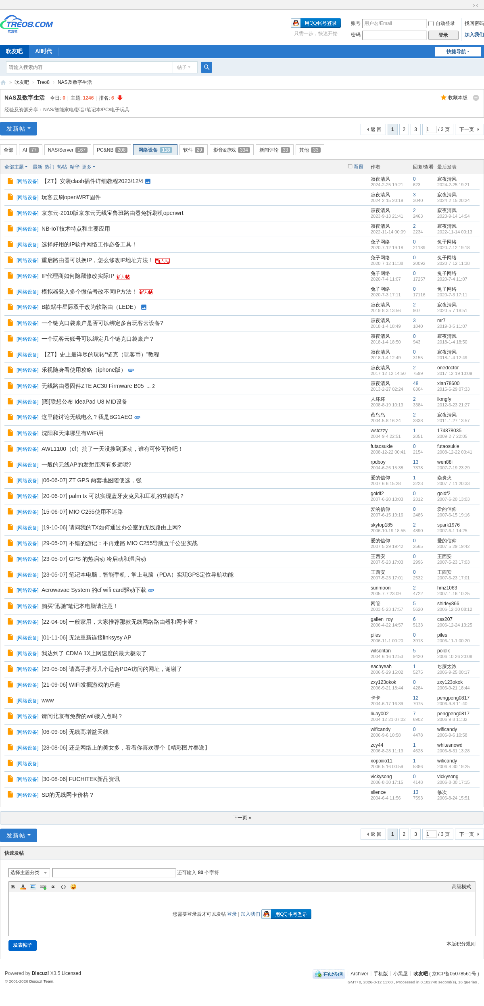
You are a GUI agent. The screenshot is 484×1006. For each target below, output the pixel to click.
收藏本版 (457, 97)
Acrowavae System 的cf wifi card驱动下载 (94, 590)
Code (63, 887)
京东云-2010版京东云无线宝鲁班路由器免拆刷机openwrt (113, 213)
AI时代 (43, 51)
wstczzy (379, 430)
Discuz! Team (41, 981)
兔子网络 (380, 242)
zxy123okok (383, 682)
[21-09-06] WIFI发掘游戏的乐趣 (81, 684)
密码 (356, 34)
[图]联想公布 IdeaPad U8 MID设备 (84, 401)
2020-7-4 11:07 (452, 279)
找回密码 (474, 23)
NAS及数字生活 (75, 82)
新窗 (358, 166)
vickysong (381, 776)
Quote (53, 887)
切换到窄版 (475, 5)
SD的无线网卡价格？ (68, 794)
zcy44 (377, 745)
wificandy (380, 729)
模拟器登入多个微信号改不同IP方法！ (89, 291)
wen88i (445, 462)
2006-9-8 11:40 (452, 703)
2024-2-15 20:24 (453, 200)
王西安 (378, 556)
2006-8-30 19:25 (453, 766)
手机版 (380, 973)
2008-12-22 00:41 (454, 452)
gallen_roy (382, 619)
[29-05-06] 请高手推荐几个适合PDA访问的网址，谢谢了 (112, 669)
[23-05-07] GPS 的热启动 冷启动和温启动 (94, 559)
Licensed (71, 973)
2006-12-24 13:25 (454, 625)
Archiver (359, 973)
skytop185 (382, 525)
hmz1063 (447, 588)
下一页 (466, 129)
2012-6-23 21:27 (453, 404)
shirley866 (448, 603)
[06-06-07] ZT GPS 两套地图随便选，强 (92, 480)
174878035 (449, 430)
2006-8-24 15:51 (453, 798)
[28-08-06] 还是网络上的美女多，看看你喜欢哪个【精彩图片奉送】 (126, 747)
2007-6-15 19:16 (453, 514)
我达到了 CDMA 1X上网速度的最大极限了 (94, 653)
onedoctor (448, 368)
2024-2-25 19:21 (453, 184)
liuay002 (380, 713)
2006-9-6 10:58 (452, 735)
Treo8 (43, 82)
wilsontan (381, 651)
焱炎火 (444, 478)
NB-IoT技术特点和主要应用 (76, 228)
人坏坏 (378, 399)
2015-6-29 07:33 (453, 389)
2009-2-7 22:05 (452, 436)
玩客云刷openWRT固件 (71, 197)
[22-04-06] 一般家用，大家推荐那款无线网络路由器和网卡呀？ (120, 622)
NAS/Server (68, 150)
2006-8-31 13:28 (453, 750)
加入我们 (474, 34)
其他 (309, 150)
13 (415, 462)
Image (33, 887)
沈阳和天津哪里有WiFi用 (73, 433)
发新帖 (16, 128)
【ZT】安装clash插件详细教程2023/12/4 (92, 181)
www (48, 700)
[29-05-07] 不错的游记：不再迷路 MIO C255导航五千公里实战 (120, 543)
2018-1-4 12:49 (452, 357)
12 (415, 698)
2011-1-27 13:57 (453, 420)
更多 (87, 167)
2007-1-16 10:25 (453, 593)
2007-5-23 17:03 (453, 562)
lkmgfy (444, 399)
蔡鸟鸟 (378, 415)
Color (23, 887)
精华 (74, 167)
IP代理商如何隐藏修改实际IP (78, 276)
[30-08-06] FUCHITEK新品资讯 (81, 779)
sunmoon (380, 588)
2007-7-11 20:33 (453, 483)
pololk (443, 651)
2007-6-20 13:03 (453, 499)
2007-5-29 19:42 (453, 546)
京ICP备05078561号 (454, 973)
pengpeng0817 (453, 698)
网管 (375, 603)
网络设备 (155, 150)
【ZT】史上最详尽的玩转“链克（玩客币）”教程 (100, 354)
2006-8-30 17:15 (453, 782)
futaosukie (382, 446)
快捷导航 (456, 51)
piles (376, 635)
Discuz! (40, 973)
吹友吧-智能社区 (3, 82)
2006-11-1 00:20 (453, 640)
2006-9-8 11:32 (452, 719)
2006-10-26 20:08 (454, 656)
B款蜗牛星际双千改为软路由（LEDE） (90, 307)
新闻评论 (274, 150)
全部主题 (14, 167)
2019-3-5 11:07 (452, 326)
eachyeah (381, 666)
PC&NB (112, 150)
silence (378, 792)
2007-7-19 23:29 (453, 467)
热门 (49, 167)
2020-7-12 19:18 (453, 247)
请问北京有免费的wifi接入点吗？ (82, 716)
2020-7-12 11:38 (453, 263)
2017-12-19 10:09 (454, 373)
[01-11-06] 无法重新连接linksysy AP (86, 637)
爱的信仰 (380, 478)
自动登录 (441, 23)
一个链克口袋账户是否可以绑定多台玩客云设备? (102, 323)
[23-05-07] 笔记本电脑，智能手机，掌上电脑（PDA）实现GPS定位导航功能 (138, 574)
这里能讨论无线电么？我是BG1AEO (87, 417)
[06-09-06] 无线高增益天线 (75, 732)
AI (31, 150)
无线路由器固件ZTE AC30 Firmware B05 (93, 386)
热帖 (62, 167)
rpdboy (378, 462)
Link (43, 887)
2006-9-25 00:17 (453, 672)
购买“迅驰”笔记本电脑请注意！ (80, 606)
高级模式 (461, 886)
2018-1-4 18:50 (452, 341)
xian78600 (448, 383)
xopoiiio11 (381, 761)
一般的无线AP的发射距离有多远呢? (86, 464)
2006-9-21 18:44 (453, 687)
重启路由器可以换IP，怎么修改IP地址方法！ (98, 260)
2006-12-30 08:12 (454, 609)
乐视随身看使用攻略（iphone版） (84, 370)
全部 (8, 150)
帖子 (182, 67)
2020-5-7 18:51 (452, 310)
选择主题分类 (25, 872)
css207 (445, 619)
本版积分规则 (461, 944)
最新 (37, 167)
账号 (356, 23)
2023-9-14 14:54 (453, 216)
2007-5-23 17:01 (453, 577)
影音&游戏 (231, 150)
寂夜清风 (380, 179)
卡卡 (375, 698)
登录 (232, 914)
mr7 (441, 320)
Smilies (73, 887)
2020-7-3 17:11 (452, 294)
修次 (442, 792)
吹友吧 (22, 82)
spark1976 (448, 525)
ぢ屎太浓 (447, 666)
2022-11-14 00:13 (454, 231)
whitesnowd (450, 745)
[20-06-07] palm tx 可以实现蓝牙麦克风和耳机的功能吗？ (113, 496)
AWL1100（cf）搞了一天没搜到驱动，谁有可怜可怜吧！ (113, 449)
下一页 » (242, 818)
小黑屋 (400, 973)
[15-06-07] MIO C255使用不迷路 (82, 511)
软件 (193, 150)
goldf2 (377, 493)
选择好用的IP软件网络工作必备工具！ (89, 244)
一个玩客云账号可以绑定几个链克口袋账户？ (98, 338)
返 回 (376, 129)
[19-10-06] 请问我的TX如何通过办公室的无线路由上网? (111, 527)
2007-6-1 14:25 (452, 530)
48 (415, 383)
